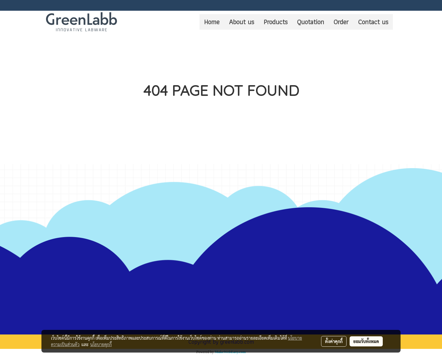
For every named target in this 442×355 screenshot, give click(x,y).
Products (276, 22)
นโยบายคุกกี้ (101, 344)
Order (341, 22)
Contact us (373, 22)
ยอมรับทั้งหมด (366, 341)
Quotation (310, 22)
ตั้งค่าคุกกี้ (334, 341)
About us (241, 22)
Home (211, 22)
